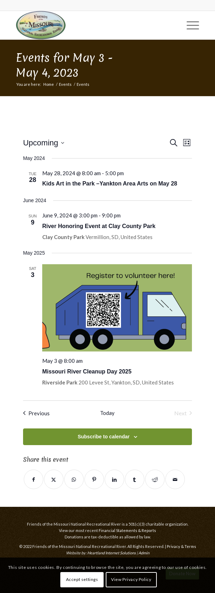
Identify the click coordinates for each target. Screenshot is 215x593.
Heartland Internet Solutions (111, 552)
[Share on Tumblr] (134, 479)
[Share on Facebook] (33, 479)
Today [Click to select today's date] (107, 413)
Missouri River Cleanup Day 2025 (87, 371)
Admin (143, 552)
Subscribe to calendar (103, 436)
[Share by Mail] (175, 479)
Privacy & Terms (181, 546)
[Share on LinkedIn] (114, 479)
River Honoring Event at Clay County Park (98, 226)
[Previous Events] (36, 413)
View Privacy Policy (131, 579)
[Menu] (189, 25)
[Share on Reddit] (155, 479)
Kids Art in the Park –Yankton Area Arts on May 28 (109, 184)
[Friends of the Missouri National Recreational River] (89, 25)
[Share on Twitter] (54, 479)
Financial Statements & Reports (127, 530)
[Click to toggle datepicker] (43, 143)
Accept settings (82, 579)
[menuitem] (189, 25)
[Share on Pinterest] (94, 479)
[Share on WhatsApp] (74, 479)
